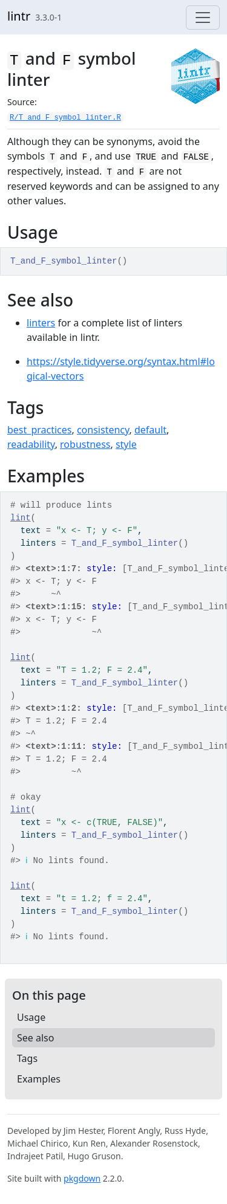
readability (31, 444)
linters (41, 322)
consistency (103, 429)
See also (35, 1037)
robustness (85, 444)
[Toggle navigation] (203, 17)
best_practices (39, 429)
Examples (39, 1079)
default (150, 429)
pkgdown (82, 1178)
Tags (27, 1058)
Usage (31, 1017)
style (126, 444)
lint (20, 518)
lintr (18, 16)
